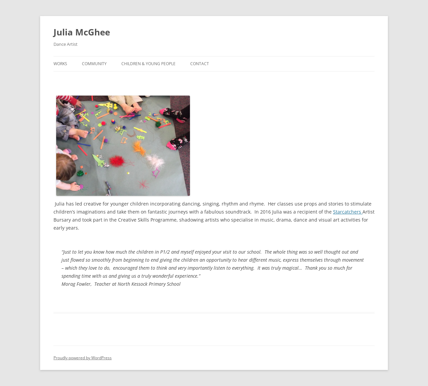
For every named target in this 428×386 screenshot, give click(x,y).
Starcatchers (347, 212)
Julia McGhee (82, 32)
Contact (199, 64)
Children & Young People (148, 64)
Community (94, 64)
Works (60, 64)
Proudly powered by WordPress (83, 358)
